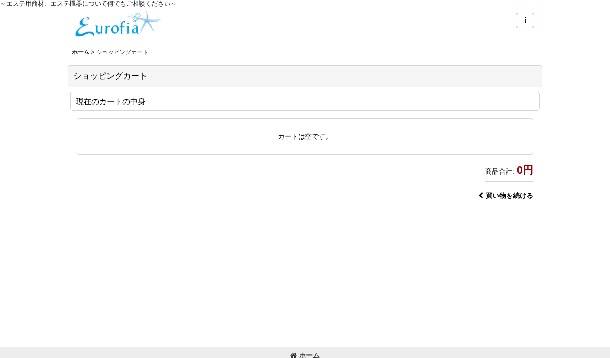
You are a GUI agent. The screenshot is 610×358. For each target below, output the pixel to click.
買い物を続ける (505, 195)
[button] (525, 20)
